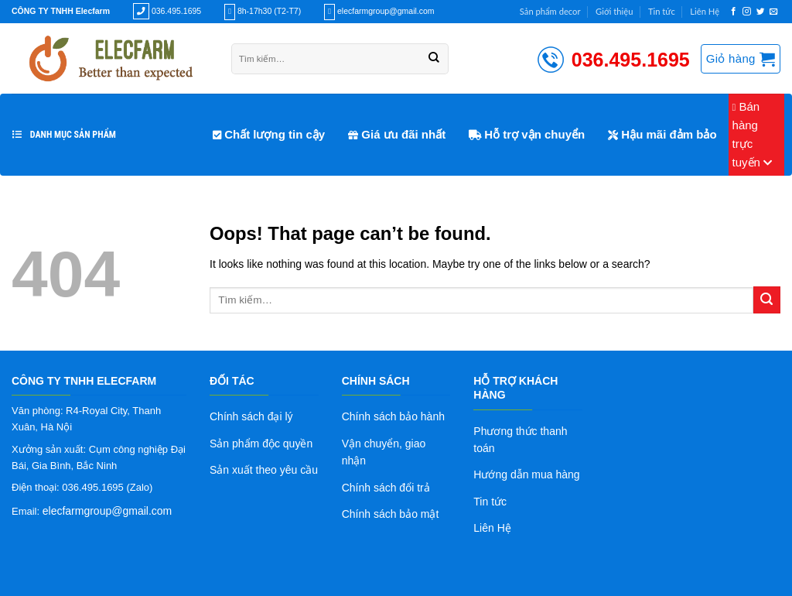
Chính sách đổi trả (386, 487)
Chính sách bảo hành (393, 416)
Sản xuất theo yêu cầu (264, 470)
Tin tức (661, 11)
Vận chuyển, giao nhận (384, 452)
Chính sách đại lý (251, 416)
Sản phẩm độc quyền (261, 443)
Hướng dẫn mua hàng (526, 474)
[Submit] (766, 299)
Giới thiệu (614, 11)
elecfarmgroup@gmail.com (107, 511)
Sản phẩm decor (550, 11)
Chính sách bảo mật (390, 514)
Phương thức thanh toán (520, 439)
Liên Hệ (704, 11)
